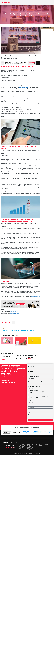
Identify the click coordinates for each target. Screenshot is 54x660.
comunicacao (15, 299)
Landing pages (32, 365)
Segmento (30, 343)
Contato (51, 2)
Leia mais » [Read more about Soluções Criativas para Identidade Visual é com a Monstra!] (28, 325)
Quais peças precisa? (33, 362)
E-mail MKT (32, 364)
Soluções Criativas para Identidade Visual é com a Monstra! (31, 323)
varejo (30, 299)
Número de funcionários (33, 348)
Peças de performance (33, 366)
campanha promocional (7, 299)
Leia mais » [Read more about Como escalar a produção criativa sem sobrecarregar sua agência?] (3, 326)
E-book (41, 364)
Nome (29, 371)
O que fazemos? (31, 2)
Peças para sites (32, 367)
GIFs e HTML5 (42, 366)
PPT (41, 365)
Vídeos (41, 363)
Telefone (30, 381)
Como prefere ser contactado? (35, 386)
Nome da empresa (32, 338)
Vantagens (38, 2)
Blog (47, 2)
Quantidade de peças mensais (35, 353)
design (19, 299)
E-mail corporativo (32, 376)
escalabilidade (25, 299)
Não (32, 360)
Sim (29, 360)
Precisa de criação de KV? (34, 358)
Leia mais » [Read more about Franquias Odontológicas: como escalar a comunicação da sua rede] (15, 328)
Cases (43, 2)
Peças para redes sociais (34, 369)
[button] (52, 27)
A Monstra (24, 2)
